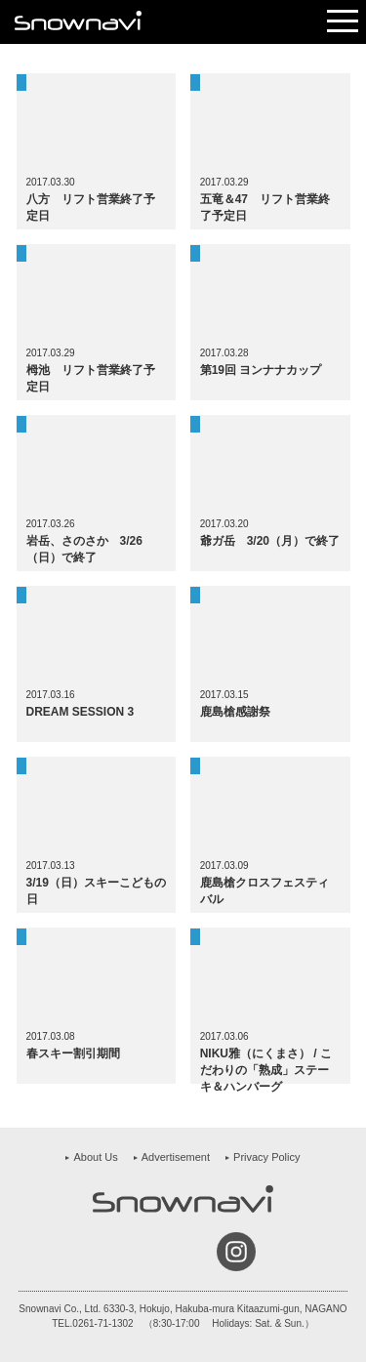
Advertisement (176, 1157)
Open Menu (342, 22)
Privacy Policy (266, 1157)
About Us (95, 1157)
